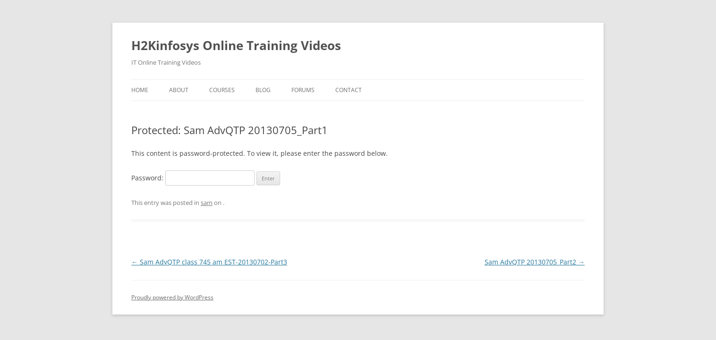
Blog (263, 90)
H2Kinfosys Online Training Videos (236, 45)
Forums (303, 90)
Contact (348, 90)
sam (207, 202)
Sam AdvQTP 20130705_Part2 (535, 261)
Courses (222, 90)
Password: (193, 177)
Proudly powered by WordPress (172, 297)
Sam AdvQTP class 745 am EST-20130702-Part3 (209, 261)
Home (139, 90)
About (178, 90)
